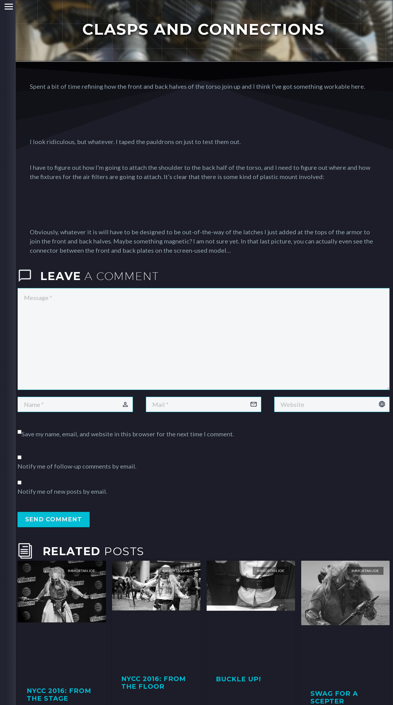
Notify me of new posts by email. (62, 491)
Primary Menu (7, 7)
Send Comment (53, 519)
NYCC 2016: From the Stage (59, 694)
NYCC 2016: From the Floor (153, 682)
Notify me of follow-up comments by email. (77, 466)
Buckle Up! (238, 679)
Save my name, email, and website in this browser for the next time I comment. (127, 434)
